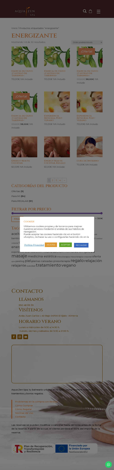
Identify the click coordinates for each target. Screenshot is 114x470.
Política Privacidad (34, 245)
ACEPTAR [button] (65, 245)
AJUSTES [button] (51, 245)
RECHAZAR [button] (81, 245)
